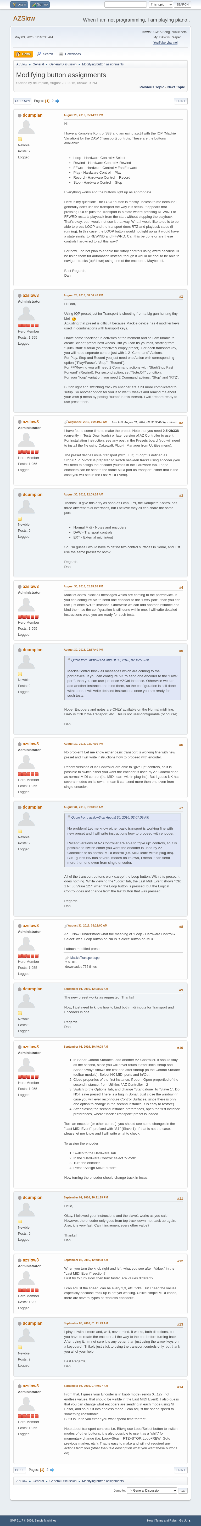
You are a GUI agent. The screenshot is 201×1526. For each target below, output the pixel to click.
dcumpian (33, 115)
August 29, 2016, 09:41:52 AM (87, 421)
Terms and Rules (166, 1520)
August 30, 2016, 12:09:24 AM (83, 494)
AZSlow (24, 18)
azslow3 (31, 295)
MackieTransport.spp (82, 958)
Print (180, 100)
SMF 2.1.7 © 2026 (21, 1520)
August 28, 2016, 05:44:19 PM (83, 115)
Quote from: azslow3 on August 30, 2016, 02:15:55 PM (110, 660)
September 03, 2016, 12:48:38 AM (86, 1259)
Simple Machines (45, 1520)
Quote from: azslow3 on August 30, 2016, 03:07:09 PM (110, 817)
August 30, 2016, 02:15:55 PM (83, 586)
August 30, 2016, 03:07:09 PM (83, 743)
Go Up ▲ (185, 1520)
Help (150, 1520)
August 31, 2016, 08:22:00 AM (87, 925)
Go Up (19, 1470)
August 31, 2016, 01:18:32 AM (83, 807)
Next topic (176, 87)
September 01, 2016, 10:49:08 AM (86, 1046)
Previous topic (151, 87)
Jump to (119, 1490)
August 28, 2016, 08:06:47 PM (83, 295)
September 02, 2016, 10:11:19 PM (86, 1197)
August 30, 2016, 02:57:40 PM (83, 649)
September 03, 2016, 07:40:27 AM (86, 1385)
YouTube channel (165, 42)
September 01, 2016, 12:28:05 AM (86, 988)
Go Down (22, 100)
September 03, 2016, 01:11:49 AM (86, 1323)
